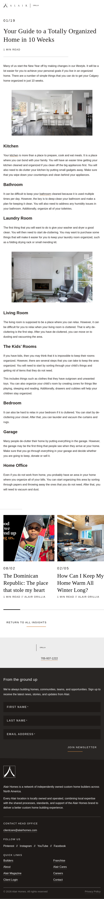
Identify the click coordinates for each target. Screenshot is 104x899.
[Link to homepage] (21, 5)
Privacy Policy (93, 891)
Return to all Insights (26, 622)
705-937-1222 (49, 658)
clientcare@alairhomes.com (20, 830)
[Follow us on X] (22, 658)
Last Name (17, 721)
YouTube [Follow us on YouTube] (42, 846)
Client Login (10, 879)
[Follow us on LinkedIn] (28, 658)
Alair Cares (60, 866)
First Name (18, 707)
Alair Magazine (12, 873)
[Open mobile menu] (99, 5)
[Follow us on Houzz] (34, 658)
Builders (8, 860)
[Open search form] (93, 5)
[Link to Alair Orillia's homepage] (52, 647)
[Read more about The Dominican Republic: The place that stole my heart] (28, 557)
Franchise (59, 860)
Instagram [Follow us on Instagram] (26, 846)
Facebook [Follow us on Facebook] (60, 846)
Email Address (21, 734)
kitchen (14, 155)
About (7, 866)
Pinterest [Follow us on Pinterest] (8, 846)
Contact (58, 879)
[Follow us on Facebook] (5, 658)
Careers (58, 873)
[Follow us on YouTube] (16, 658)
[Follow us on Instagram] (11, 658)
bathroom (45, 193)
